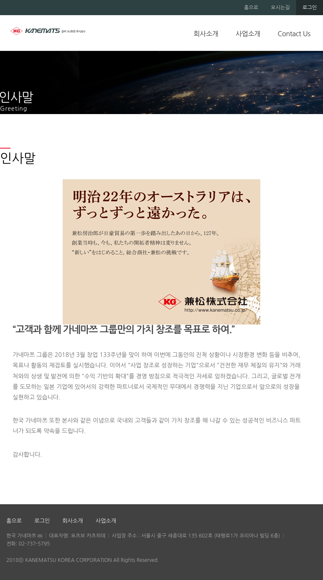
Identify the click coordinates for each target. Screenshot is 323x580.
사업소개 (248, 33)
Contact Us (294, 33)
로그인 (309, 7)
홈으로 (251, 7)
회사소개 (205, 33)
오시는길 (280, 7)
